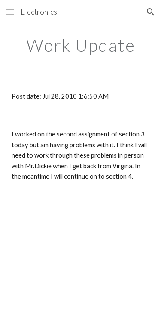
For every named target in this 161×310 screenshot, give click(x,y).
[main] (80, 45)
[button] (10, 12)
